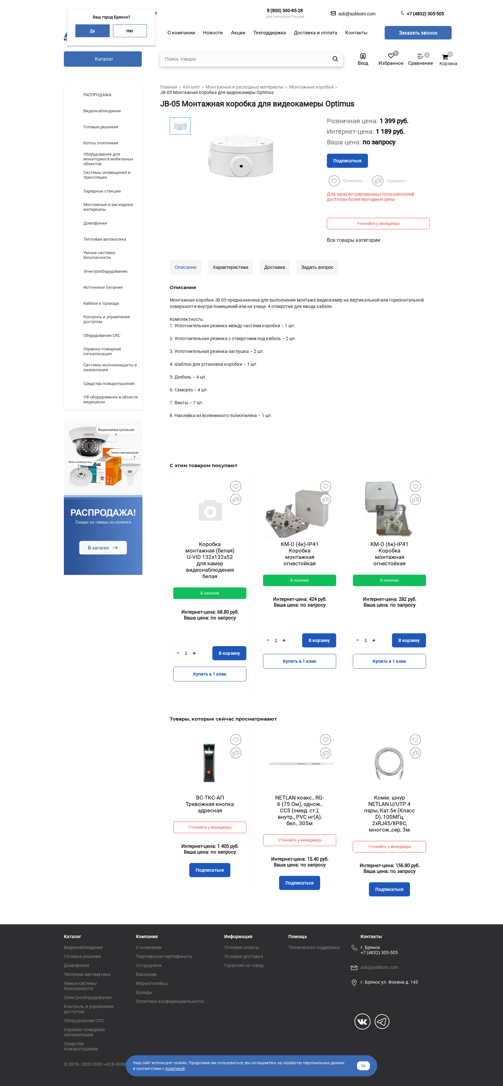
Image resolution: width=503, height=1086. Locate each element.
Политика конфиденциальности (170, 1001)
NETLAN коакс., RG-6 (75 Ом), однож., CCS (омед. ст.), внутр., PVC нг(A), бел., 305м (299, 810)
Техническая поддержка (314, 947)
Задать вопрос (317, 267)
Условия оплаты (241, 947)
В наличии (209, 593)
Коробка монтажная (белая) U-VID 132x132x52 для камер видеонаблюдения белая (209, 560)
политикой (175, 1068)
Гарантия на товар (244, 965)
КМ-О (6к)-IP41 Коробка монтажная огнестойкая (390, 554)
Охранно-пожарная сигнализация (84, 1032)
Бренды (144, 992)
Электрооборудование (88, 997)
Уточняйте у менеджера (378, 223)
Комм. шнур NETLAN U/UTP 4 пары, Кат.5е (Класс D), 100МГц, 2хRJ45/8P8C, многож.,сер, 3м (389, 813)
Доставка (274, 267)
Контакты (371, 936)
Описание (186, 267)
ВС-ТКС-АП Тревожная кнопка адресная (210, 804)
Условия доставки (243, 956)
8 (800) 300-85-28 (285, 10)
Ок (363, 1066)
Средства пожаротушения (81, 1046)
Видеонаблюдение (83, 947)
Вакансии (146, 974)
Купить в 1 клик (209, 674)
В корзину (229, 653)
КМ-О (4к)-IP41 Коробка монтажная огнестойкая (300, 554)
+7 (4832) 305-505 (425, 13)
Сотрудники (148, 965)
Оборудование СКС (84, 1020)
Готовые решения (82, 956)
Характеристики (230, 267)
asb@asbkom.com (379, 967)
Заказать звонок (418, 33)
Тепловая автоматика (87, 974)
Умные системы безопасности (80, 986)
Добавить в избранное (235, 486)
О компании (148, 947)
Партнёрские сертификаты (164, 956)
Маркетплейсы (152, 983)
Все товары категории (353, 240)
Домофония (76, 965)
